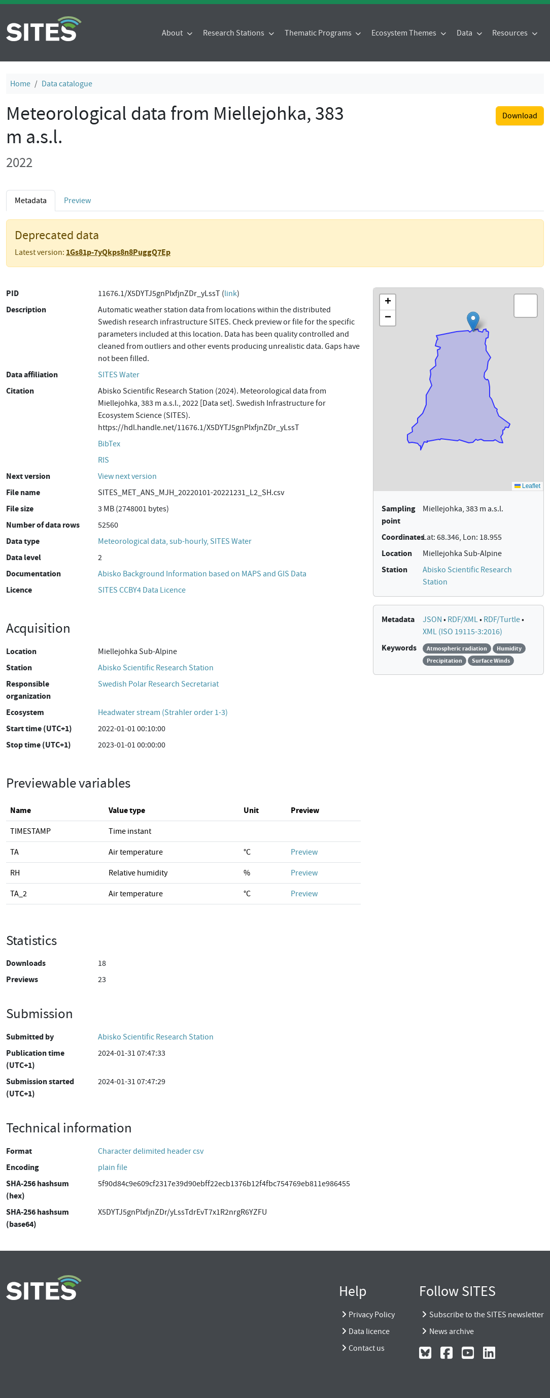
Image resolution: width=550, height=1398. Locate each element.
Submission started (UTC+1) (40, 1087)
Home (20, 84)
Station (19, 667)
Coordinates (403, 537)
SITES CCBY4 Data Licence (142, 590)
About (173, 33)
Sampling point (399, 514)
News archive (451, 1331)
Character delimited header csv (150, 1151)
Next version (28, 476)
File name (23, 492)
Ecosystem (25, 712)
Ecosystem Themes (404, 33)
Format (19, 1151)
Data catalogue (67, 84)
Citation (20, 390)
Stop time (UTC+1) (38, 744)
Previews (22, 979)
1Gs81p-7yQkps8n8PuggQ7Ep (118, 252)
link (230, 293)
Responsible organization (28, 689)
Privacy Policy (372, 1315)
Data (465, 33)
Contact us (367, 1348)
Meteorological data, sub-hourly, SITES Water (175, 541)
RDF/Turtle (503, 619)
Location (21, 651)
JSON (433, 619)
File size (19, 508)
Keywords (399, 647)
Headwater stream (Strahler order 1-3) (163, 712)
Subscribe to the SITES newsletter (486, 1315)
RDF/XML (463, 619)
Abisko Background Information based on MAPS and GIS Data (202, 574)
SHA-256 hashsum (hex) (37, 1189)
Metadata (31, 201)
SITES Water (119, 375)
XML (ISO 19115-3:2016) (462, 632)
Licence (19, 589)
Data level (23, 557)
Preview (77, 201)
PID (12, 293)
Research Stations (234, 33)
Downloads (26, 963)
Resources (510, 33)
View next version (127, 476)
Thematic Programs (319, 33)
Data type (23, 541)
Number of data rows (43, 524)
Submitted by (30, 1036)
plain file (112, 1167)
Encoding (22, 1167)
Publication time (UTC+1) (35, 1059)
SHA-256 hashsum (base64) (37, 1218)
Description (26, 309)
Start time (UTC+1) (39, 728)
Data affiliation (32, 374)
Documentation (33, 573)
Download (519, 116)
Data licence (369, 1331)
